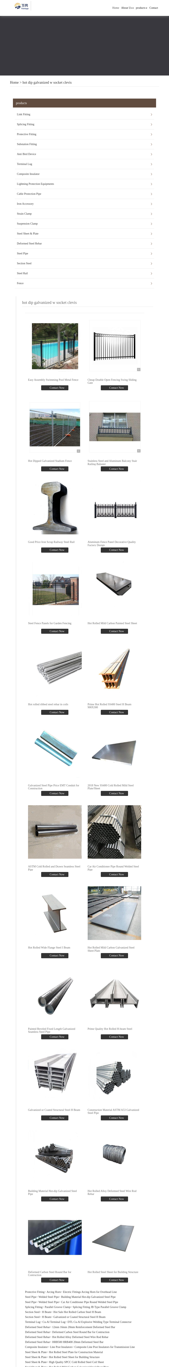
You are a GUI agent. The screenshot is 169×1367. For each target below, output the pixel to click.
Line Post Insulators (61, 1346)
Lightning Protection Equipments (35, 183)
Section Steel (24, 263)
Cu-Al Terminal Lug (54, 1321)
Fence (20, 283)
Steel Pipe (22, 253)
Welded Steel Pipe (49, 1296)
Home (115, 7)
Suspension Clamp (27, 223)
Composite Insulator (28, 173)
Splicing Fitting (25, 124)
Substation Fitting (27, 144)
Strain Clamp (24, 213)
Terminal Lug (24, 164)
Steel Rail (22, 273)
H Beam (46, 1311)
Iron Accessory (25, 203)
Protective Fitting (26, 134)
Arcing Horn (54, 1291)
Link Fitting (23, 114)
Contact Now (56, 387)
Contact (153, 7)
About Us (127, 7)
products (141, 7)
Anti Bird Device (26, 154)
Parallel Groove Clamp (57, 1306)
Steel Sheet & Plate (27, 233)
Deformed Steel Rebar (29, 243)
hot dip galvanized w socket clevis (47, 82)
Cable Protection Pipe (29, 193)
